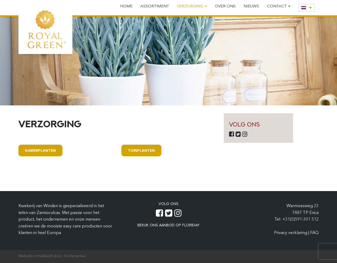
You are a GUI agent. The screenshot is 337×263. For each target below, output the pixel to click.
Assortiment (154, 6)
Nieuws (251, 6)
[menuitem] (306, 7)
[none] (306, 7)
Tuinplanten (141, 151)
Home (126, 6)
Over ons (225, 6)
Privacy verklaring (291, 233)
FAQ (314, 233)
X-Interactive (75, 256)
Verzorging (192, 6)
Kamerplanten (40, 151)
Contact (278, 6)
